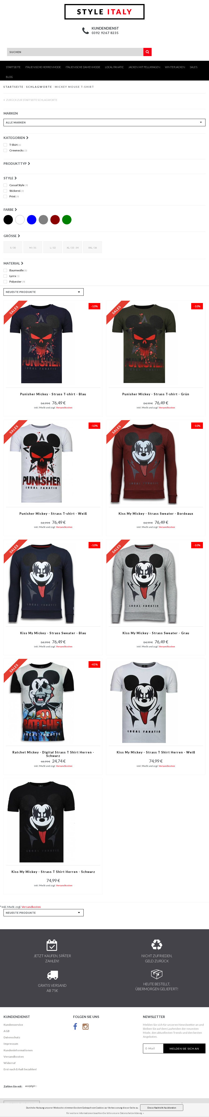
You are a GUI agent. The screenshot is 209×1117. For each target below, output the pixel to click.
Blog (9, 76)
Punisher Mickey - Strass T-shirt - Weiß (53, 513)
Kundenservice (13, 1024)
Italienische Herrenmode (43, 67)
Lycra (14, 276)
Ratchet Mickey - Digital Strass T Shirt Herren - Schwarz (53, 754)
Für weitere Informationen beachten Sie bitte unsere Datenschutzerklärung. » (105, 1113)
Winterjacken (175, 67)
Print (14, 196)
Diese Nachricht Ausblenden (161, 1107)
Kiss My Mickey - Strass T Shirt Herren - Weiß (156, 752)
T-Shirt (15, 144)
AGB (7, 1031)
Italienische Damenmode (83, 67)
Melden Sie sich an (184, 1048)
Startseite (13, 67)
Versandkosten (64, 407)
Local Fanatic (114, 67)
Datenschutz (12, 1037)
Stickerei (16, 190)
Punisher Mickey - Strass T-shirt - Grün (155, 394)
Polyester (17, 281)
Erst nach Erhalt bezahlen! (20, 1069)
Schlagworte (39, 86)
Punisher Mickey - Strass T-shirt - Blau (53, 394)
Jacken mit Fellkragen (144, 67)
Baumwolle (18, 270)
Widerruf (10, 1063)
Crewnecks (18, 150)
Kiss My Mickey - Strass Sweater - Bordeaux (156, 513)
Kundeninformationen (18, 1050)
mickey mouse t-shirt (74, 86)
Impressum (11, 1043)
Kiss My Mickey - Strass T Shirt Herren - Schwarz (53, 872)
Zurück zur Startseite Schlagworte (30, 99)
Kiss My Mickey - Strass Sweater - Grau (156, 633)
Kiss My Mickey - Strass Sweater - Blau (53, 633)
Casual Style (18, 185)
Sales (193, 67)
